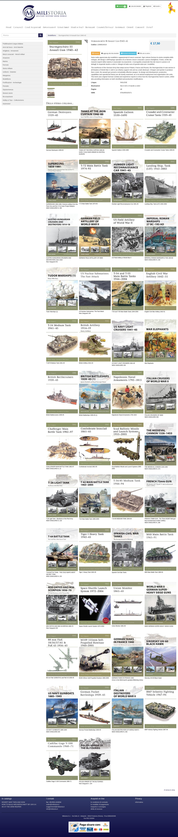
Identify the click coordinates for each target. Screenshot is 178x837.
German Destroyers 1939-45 (54, 150)
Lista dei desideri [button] (135, 6)
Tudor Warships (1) (52, 311)
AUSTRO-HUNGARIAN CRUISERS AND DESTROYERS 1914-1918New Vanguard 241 (58, 260)
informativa (139, 802)
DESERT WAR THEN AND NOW (13, 802)
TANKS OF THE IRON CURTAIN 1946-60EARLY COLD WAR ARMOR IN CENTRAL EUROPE (92, 152)
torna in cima (169, 790)
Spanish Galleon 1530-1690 (120, 150)
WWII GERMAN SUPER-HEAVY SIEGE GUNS (159, 626)
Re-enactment (8, 97)
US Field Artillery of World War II (121, 258)
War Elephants (149, 363)
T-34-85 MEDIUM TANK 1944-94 (122, 519)
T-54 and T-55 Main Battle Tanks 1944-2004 (125, 311)
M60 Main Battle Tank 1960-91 (154, 572)
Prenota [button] (95, 53)
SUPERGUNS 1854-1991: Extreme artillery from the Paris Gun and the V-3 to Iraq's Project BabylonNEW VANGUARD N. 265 (62, 206)
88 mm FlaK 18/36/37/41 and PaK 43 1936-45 (60, 678)
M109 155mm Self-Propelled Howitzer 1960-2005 (94, 678)
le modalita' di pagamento (100, 804)
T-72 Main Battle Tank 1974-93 (88, 204)
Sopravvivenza (8, 89)
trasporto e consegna (98, 807)
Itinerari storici (8, 93)
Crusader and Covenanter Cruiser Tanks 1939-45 (159, 150)
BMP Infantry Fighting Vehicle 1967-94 (156, 729)
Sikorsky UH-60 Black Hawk (153, 678)
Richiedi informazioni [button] (128, 53)
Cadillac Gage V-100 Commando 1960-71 (59, 781)
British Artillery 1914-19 (86, 363)
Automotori (6, 104)
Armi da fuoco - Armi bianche (13, 47)
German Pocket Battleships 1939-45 (90, 730)
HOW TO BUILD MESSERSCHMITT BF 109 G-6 (19, 804)
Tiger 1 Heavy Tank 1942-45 (87, 572)
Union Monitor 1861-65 (119, 626)
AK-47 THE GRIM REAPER (11, 807)
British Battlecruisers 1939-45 (55, 415)
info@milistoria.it (52, 809)
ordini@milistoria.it (52, 804)
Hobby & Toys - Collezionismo (13, 100)
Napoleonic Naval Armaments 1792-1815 (124, 415)
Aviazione (6, 58)
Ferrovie (6, 65)
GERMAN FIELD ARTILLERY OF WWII (91, 258)
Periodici (6, 86)
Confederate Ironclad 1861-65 (88, 467)
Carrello (121, 6)
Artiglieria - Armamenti (10, 51)
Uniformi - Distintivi (9, 72)
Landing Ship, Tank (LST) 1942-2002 (156, 204)
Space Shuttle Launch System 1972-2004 (91, 626)
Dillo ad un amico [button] (144, 53)
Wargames (6, 75)
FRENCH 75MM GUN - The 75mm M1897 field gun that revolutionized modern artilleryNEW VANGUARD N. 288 (160, 520)
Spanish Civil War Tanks (119, 572)
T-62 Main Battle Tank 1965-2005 (89, 519)
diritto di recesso (96, 809)
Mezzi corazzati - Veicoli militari (14, 54)
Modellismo (52, 35)
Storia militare (7, 68)
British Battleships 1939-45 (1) (88, 415)
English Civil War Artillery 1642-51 (155, 311)
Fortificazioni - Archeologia (12, 82)
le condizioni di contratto (99, 802)
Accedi (156, 6)
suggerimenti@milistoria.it (55, 807)
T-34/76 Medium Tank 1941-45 (55, 363)
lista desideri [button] (110, 53)
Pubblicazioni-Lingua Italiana (13, 44)
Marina (5, 61)
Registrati (147, 6)
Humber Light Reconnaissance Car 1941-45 (125, 204)
